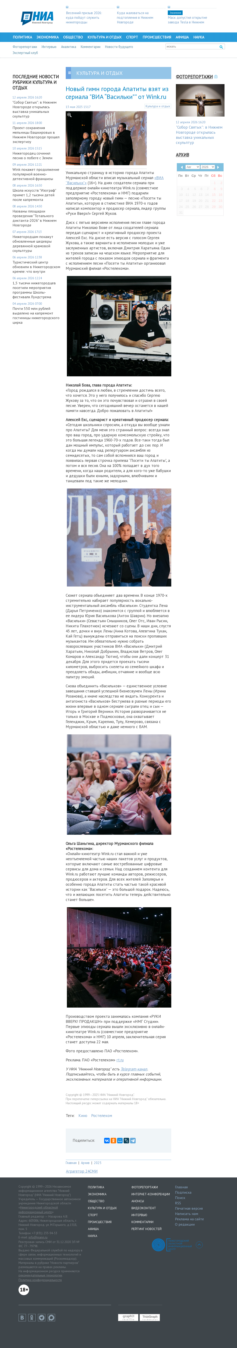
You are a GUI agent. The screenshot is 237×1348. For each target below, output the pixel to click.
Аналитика (68, 46)
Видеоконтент (143, 1208)
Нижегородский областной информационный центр (38, 1209)
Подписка (183, 1192)
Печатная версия (189, 1208)
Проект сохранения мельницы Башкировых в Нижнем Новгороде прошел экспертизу (35, 134)
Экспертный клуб (25, 53)
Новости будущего (119, 46)
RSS (178, 1203)
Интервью (49, 46)
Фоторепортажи (25, 46)
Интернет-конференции (150, 1194)
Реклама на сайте (189, 1219)
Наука (198, 37)
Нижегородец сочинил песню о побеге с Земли (32, 155)
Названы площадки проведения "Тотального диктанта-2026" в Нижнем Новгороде (34, 218)
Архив (85, 1163)
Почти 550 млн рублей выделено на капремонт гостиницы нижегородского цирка (35, 315)
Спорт (132, 37)
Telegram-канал (134, 1069)
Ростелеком (101, 1115)
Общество (73, 37)
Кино (82, 1115)
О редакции (185, 1224)
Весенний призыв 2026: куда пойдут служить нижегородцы (84, 17)
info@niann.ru (37, 1237)
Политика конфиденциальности (40, 1280)
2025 (97, 1163)
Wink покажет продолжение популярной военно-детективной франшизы (35, 174)
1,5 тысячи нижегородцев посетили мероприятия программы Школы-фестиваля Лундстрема (34, 290)
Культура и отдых (104, 37)
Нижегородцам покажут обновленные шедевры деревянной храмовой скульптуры (32, 243)
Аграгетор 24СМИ (82, 1171)
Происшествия (157, 37)
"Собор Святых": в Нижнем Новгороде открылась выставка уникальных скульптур (34, 109)
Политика (22, 37)
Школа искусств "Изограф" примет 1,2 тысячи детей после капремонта (34, 195)
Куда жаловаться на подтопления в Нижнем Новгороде (135, 17)
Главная (71, 1163)
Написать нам (186, 1213)
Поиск (180, 1197)
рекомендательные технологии (40, 1275)
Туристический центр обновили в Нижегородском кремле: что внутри (36, 267)
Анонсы (137, 1201)
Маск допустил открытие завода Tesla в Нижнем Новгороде (187, 22)
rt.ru (120, 1060)
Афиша (182, 37)
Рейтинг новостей (146, 1229)
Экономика (48, 37)
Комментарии (90, 46)
